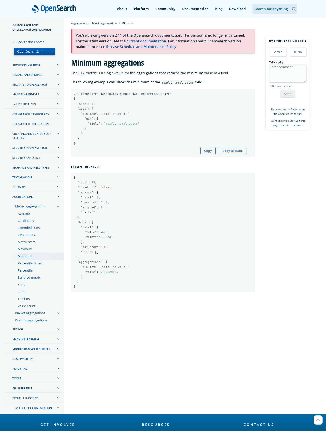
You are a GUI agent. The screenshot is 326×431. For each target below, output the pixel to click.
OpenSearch (55, 9)
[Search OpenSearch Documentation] (274, 9)
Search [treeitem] (17, 329)
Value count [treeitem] (26, 306)
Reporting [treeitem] (20, 369)
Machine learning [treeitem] (25, 339)
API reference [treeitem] (22, 388)
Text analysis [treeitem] (22, 177)
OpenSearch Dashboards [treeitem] (30, 114)
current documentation (146, 41)
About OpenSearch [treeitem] (26, 65)
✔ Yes (278, 52)
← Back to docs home (28, 42)
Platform (141, 8)
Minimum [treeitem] (25, 256)
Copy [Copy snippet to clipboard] (208, 151)
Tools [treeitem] (16, 378)
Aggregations (79, 23)
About (122, 8)
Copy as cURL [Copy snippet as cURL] (232, 151)
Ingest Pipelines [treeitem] (24, 104)
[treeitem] (58, 64)
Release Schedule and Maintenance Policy (141, 46)
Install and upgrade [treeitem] (27, 75)
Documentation (195, 8)
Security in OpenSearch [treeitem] (29, 148)
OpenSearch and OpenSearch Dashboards (32, 27)
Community (165, 8)
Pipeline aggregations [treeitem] (31, 320)
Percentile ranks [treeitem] (30, 263)
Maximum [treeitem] (25, 249)
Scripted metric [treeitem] (29, 277)
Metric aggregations (104, 23)
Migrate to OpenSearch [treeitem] (29, 85)
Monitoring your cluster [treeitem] (31, 349)
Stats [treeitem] (21, 284)
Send (288, 94)
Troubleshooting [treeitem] (25, 398)
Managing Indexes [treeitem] (25, 94)
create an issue (292, 125)
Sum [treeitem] (21, 292)
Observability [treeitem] (22, 359)
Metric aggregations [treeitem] (30, 206)
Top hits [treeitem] (24, 299)
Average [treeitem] (24, 213)
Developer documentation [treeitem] (32, 408)
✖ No (298, 52)
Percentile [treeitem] (25, 270)
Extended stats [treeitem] (29, 228)
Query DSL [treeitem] (19, 187)
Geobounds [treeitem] (26, 235)
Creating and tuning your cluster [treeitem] (31, 136)
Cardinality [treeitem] (26, 220)
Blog (218, 8)
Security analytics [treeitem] (26, 158)
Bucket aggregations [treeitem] (30, 313)
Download (237, 8)
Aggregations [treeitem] (22, 197)
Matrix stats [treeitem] (26, 242)
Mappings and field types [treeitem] (30, 167)
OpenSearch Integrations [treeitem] (31, 124)
